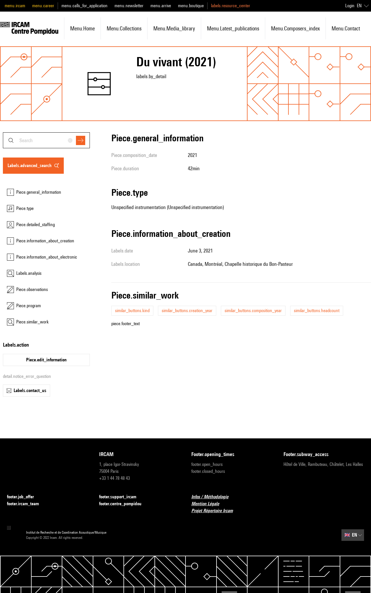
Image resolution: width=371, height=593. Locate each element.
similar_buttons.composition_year (253, 310)
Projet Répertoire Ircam (215, 511)
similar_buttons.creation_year (187, 310)
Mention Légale (208, 504)
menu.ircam (15, 5)
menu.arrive (160, 5)
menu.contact (346, 28)
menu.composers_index (295, 28)
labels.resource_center (230, 5)
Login (349, 5)
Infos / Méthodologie (213, 497)
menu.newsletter (128, 5)
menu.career (43, 5)
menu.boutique (191, 5)
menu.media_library (174, 28)
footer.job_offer (24, 497)
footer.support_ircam (121, 497)
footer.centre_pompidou (123, 504)
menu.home (82, 28)
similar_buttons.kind (132, 310)
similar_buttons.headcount (316, 310)
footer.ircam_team (26, 504)
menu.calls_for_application (84, 5)
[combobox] (46, 140)
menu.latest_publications (233, 28)
